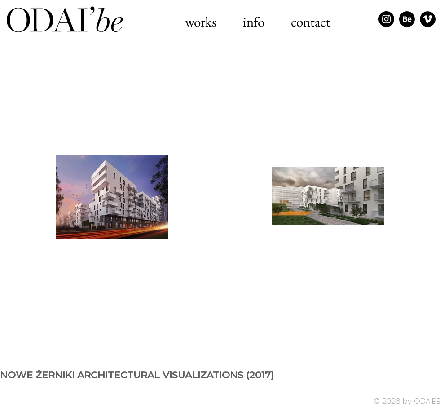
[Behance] (407, 19)
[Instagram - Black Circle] (386, 19)
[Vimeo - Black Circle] (428, 19)
